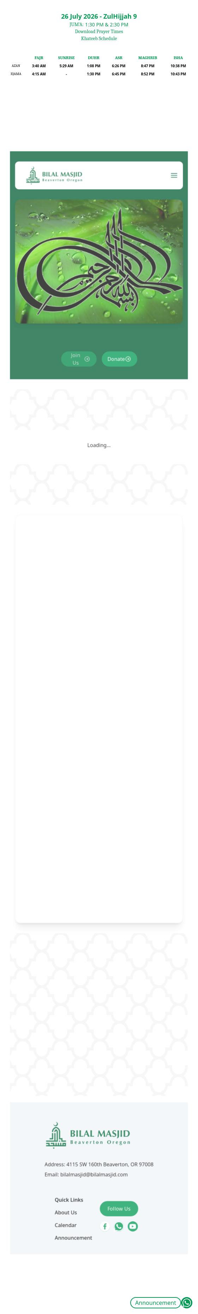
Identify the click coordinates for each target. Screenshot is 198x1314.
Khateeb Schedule (99, 39)
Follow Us (116, 1148)
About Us (70, 1152)
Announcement (155, 1303)
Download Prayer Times (99, 32)
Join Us (78, 400)
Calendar (69, 1163)
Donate (114, 400)
